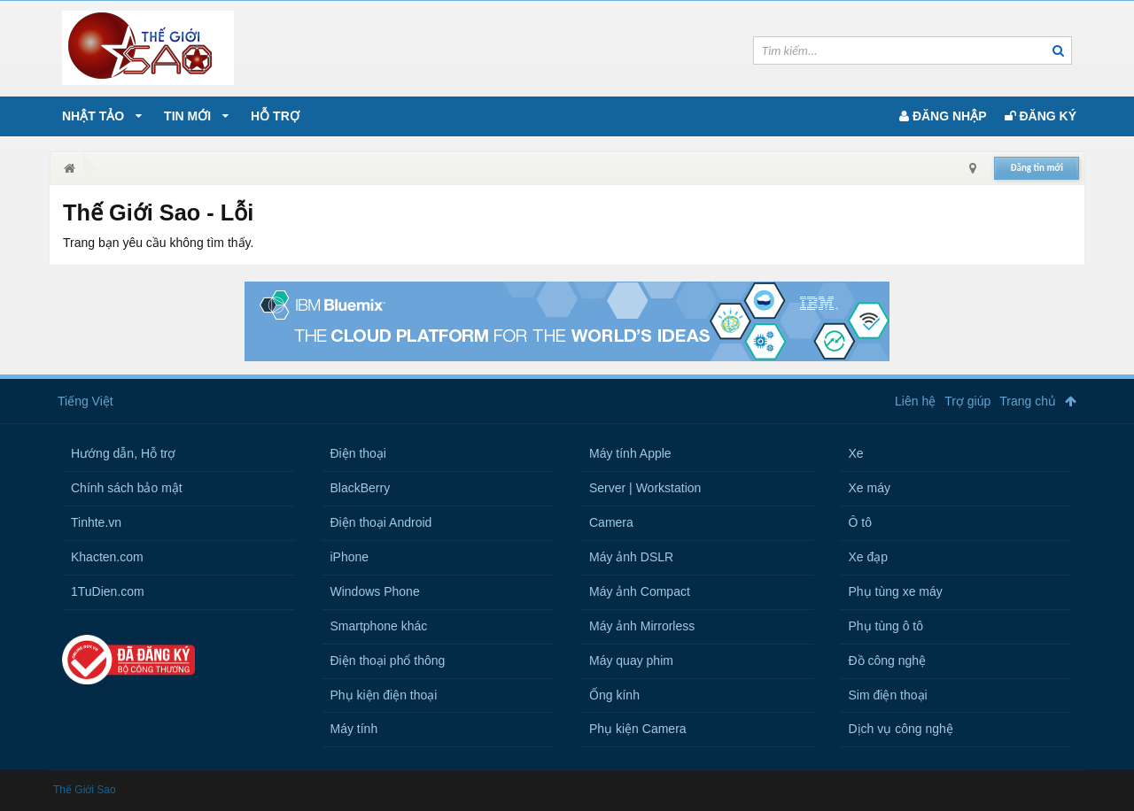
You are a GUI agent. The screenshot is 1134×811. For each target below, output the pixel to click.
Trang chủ (1027, 401)
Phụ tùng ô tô (886, 626)
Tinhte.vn (96, 522)
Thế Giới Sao (84, 790)
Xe (856, 453)
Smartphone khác (379, 626)
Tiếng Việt (85, 401)
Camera (611, 522)
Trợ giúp (967, 401)
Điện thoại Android (381, 522)
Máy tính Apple (630, 453)
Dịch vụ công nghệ (901, 729)
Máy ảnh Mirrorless (642, 626)
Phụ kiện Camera (638, 729)
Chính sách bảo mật (127, 488)
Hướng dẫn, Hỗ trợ (123, 453)
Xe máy (869, 488)
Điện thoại (358, 453)
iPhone (349, 557)
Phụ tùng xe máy (896, 591)
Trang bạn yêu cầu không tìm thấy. (158, 243)
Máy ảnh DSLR (631, 557)
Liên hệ (915, 401)
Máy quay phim (631, 660)
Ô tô (860, 522)
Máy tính (354, 729)
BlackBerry (360, 488)
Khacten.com (107, 557)
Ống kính (614, 695)
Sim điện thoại (888, 695)
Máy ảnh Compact (639, 591)
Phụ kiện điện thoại (384, 695)
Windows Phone (375, 591)
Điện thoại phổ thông (388, 660)
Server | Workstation (645, 488)
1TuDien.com (107, 591)
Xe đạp (869, 557)
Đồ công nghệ (888, 660)
